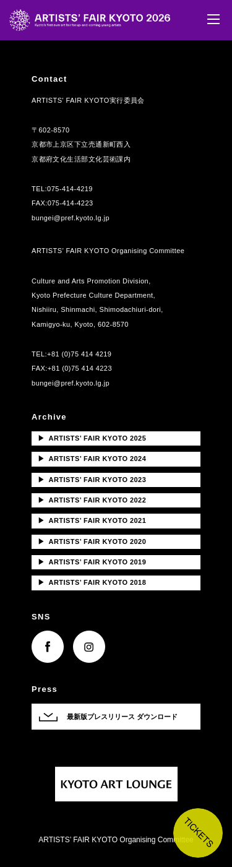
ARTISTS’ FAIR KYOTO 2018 (92, 582)
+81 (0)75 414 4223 (80, 368)
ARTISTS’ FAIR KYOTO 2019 (92, 562)
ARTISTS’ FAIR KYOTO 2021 (92, 520)
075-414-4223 (70, 203)
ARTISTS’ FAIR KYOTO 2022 (92, 500)
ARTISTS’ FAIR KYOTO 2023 (92, 479)
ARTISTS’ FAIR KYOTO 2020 (92, 541)
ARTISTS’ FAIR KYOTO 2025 (92, 438)
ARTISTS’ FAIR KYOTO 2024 (92, 458)
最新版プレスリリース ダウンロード (122, 716)
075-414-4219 (70, 188)
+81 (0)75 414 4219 (79, 354)
